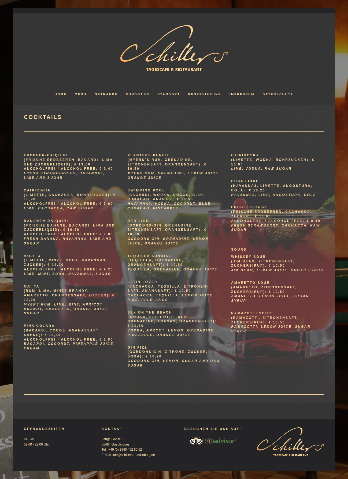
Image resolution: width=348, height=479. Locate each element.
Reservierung (204, 94)
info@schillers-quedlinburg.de (134, 455)
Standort (169, 94)
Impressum (242, 94)
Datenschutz (277, 94)
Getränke (106, 94)
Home (61, 94)
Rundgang (138, 94)
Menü (81, 94)
